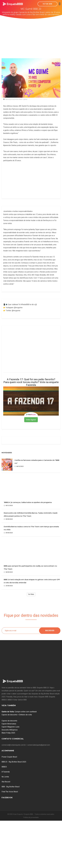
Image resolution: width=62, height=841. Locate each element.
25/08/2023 (8, 586)
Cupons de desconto (9, 721)
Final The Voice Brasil (10, 792)
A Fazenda (6, 772)
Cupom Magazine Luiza (10, 727)
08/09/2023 (8, 572)
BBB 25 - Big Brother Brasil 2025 (14, 762)
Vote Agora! (31, 419)
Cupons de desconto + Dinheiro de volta (17, 715)
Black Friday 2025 (8, 733)
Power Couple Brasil (9, 757)
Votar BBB (47, 4)
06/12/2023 (19, 466)
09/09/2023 (8, 519)
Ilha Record (6, 782)
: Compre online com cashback (19, 712)
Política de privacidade (31, 817)
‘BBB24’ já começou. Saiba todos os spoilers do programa (28, 502)
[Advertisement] (31, 35)
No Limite (5, 777)
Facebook (7, 798)
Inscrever (49, 631)
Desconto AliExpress (10, 730)
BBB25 (4, 767)
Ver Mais (31, 594)
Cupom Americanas (9, 724)
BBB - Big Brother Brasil (10, 787)
